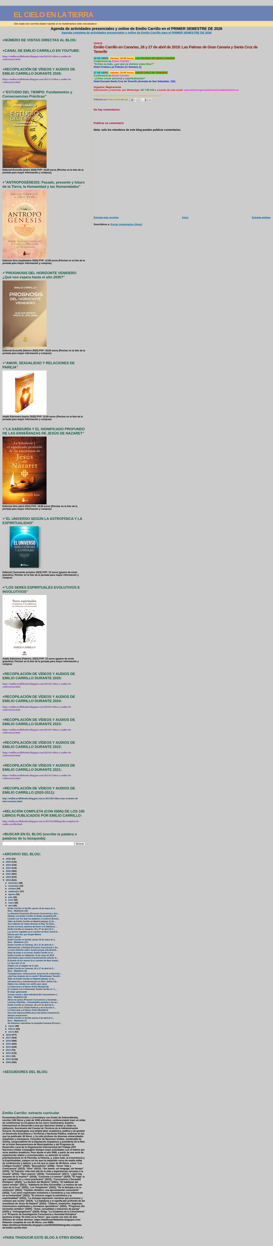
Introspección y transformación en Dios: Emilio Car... (33, 981)
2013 (8, 1050)
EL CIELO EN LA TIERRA (53, 15)
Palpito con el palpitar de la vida (23, 966)
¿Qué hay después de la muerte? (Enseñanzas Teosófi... (34, 976)
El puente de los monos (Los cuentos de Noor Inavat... (33, 961)
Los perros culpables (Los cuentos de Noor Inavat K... (33, 932)
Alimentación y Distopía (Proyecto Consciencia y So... (33, 947)
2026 (8, 858)
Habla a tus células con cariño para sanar (27, 984)
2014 (8, 1047)
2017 (8, 1037)
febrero (12, 1029)
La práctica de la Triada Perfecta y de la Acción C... (32, 1008)
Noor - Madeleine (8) (17, 997)
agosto (12, 894)
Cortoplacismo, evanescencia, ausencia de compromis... (34, 974)
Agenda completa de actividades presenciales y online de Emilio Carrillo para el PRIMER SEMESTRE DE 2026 (136, 32)
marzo (11, 1026)
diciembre (13, 883)
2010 (8, 1059)
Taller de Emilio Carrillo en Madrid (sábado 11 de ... (32, 921)
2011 (8, 1056)
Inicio (185, 217)
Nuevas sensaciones (17, 1015)
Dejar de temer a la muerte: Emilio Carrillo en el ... (31, 953)
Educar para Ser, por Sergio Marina (24, 934)
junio (11, 900)
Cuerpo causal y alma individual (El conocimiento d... (33, 995)
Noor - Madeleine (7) (17, 1021)
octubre (12, 888)
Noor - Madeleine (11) (18, 942)
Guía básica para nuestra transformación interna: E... (33, 958)
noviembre (14, 886)
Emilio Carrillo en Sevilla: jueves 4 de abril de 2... (31, 1018)
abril (10, 905)
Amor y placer (14, 937)
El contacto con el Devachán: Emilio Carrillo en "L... (32, 989)
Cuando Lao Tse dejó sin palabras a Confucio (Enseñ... (34, 919)
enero (11, 1032)
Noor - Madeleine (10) (18, 911)
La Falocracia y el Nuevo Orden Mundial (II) (28, 987)
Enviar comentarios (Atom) (126, 224)
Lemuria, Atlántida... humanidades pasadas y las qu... (33, 1002)
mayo (11, 903)
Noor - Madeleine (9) (17, 971)
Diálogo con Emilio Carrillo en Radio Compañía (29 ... (33, 916)
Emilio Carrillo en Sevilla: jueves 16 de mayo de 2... (32, 908)
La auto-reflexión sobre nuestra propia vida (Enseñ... (33, 950)
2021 (8, 874)
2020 (8, 877)
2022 (8, 871)
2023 (8, 868)
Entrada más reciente (106, 217)
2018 (8, 1034)
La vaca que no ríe (16, 963)
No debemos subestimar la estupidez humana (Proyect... (34, 1023)
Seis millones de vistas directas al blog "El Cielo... (31, 924)
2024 (8, 865)
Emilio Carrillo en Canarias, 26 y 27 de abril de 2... (31, 929)
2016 (8, 1040)
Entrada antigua (261, 217)
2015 (8, 1043)
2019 (8, 880)
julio (10, 897)
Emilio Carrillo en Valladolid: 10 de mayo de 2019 (31, 955)
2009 (8, 1062)
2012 (8, 1053)
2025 (8, 861)
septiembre (14, 891)
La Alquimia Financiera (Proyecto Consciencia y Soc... (33, 914)
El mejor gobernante (17, 992)
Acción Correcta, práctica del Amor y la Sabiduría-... (32, 927)
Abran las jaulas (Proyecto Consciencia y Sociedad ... (33, 1000)
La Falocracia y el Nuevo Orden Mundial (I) (28, 1010)
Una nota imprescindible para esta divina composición (34, 1013)
